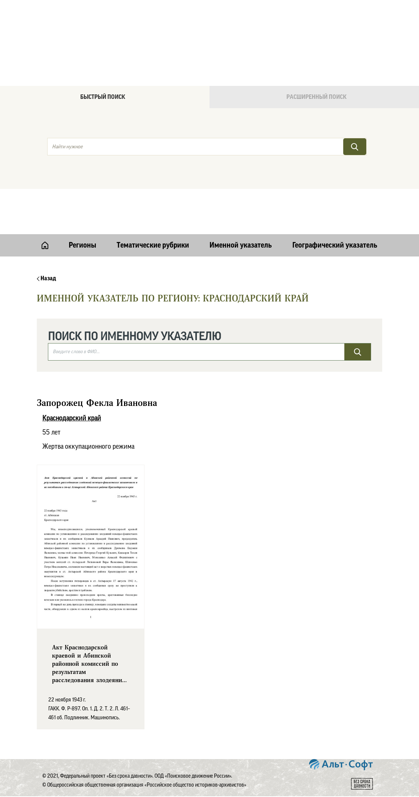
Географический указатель (334, 245)
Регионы (82, 245)
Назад (46, 278)
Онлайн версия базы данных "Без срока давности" (241, 24)
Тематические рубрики (153, 245)
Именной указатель (241, 245)
